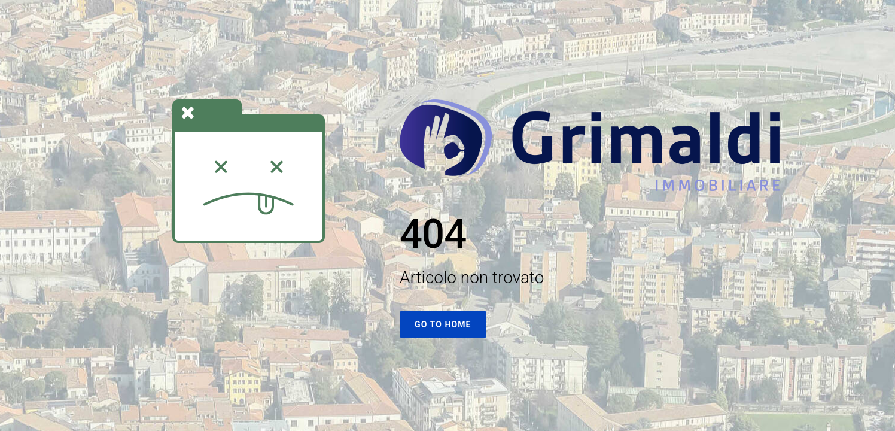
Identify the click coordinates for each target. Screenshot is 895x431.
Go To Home (443, 324)
